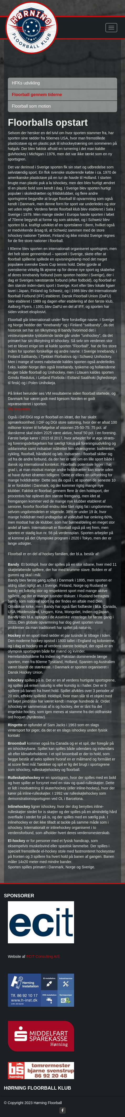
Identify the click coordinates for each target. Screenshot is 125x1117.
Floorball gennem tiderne (37, 94)
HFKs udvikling (26, 83)
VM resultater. (19, 409)
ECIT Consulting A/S (43, 956)
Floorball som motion (31, 106)
